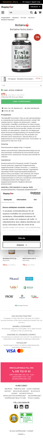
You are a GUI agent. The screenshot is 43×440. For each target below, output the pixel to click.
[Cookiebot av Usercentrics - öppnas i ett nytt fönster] (30, 193)
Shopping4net (5, 18)
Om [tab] (35, 199)
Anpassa (22, 245)
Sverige (21, 434)
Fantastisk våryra (10, 2)
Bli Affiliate (35, 391)
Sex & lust (31, 18)
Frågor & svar (19, 389)
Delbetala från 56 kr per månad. (12, 97)
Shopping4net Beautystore (15, 398)
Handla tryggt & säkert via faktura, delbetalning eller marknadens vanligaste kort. (21, 347)
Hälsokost (15, 18)
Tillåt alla (21, 238)
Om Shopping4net (34, 396)
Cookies (14, 394)
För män (23, 18)
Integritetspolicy (26, 394)
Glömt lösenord (33, 389)
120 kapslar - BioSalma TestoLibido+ (21, 79)
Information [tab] (21, 199)
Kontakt (8, 391)
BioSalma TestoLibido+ (8, 20)
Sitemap (30, 431)
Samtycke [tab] (8, 199)
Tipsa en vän (8, 111)
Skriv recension (32, 108)
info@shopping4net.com (21, 379)
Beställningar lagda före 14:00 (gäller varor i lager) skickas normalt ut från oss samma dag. (21, 328)
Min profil (8, 389)
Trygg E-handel (34, 398)
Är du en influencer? (21, 391)
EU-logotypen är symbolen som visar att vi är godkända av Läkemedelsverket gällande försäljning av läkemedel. (21, 337)
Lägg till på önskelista (12, 108)
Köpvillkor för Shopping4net (14, 396)
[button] (40, 12)
